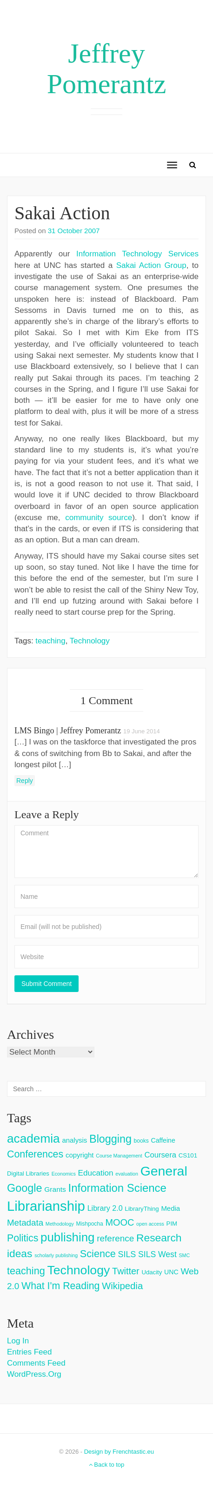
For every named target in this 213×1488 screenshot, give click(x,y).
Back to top (107, 1464)
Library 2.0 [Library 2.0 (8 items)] (105, 1208)
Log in (18, 1340)
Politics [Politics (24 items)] (22, 1238)
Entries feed (29, 1352)
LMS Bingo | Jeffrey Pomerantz (67, 730)
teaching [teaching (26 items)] (26, 1271)
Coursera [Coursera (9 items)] (160, 1155)
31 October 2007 (74, 231)
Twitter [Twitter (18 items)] (126, 1271)
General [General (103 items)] (163, 1171)
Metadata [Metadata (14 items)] (25, 1222)
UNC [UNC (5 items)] (171, 1272)
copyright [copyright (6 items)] (80, 1155)
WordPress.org (34, 1374)
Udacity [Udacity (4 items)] (151, 1272)
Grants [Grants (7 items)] (55, 1189)
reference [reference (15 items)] (115, 1238)
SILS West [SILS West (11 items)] (157, 1254)
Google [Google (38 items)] (24, 1188)
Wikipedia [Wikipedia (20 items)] (122, 1286)
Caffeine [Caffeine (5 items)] (163, 1140)
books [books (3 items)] (141, 1141)
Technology (90, 640)
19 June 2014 (141, 731)
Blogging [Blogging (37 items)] (110, 1139)
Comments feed (36, 1363)
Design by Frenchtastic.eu (119, 1451)
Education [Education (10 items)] (95, 1173)
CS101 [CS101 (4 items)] (188, 1155)
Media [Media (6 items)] (170, 1208)
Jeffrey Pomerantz (106, 68)
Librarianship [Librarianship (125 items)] (46, 1206)
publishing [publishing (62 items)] (67, 1237)
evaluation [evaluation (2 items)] (126, 1173)
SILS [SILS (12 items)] (127, 1254)
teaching (50, 640)
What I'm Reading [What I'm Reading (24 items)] (60, 1285)
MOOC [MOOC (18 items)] (119, 1222)
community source (98, 517)
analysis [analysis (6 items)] (74, 1140)
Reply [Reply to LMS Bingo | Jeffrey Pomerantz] (24, 780)
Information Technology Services (137, 253)
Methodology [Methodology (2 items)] (60, 1224)
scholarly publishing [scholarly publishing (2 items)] (56, 1255)
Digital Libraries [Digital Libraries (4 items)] (28, 1173)
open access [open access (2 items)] (150, 1224)
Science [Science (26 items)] (98, 1253)
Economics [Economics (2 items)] (64, 1173)
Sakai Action (62, 213)
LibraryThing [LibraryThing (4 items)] (142, 1208)
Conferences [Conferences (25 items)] (35, 1154)
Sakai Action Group (151, 265)
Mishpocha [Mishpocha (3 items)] (89, 1224)
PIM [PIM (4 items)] (171, 1223)
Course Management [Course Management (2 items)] (119, 1155)
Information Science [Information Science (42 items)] (117, 1188)
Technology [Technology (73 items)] (78, 1270)
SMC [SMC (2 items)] (184, 1255)
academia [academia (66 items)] (33, 1138)
